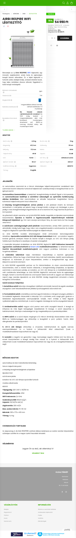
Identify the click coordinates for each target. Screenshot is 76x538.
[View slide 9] (30, 66)
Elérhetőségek (42, 521)
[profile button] (68, 3)
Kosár (5, 518)
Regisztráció (7, 512)
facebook (62, 492)
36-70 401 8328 (63, 485)
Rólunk (66, 482)
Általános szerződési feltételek (47, 509)
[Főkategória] (6, 14)
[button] (51, 46)
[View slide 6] (23, 66)
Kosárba (64, 38)
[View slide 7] (26, 66)
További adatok (7, 130)
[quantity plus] (54, 38)
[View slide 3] (16, 66)
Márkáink (65, 479)
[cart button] (72, 3)
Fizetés (40, 515)
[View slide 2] (14, 66)
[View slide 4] (18, 66)
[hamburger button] (4, 3)
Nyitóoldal (65, 476)
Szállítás (40, 518)
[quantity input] (52, 38)
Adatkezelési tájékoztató (45, 512)
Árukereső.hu (30, 535)
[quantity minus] (49, 38)
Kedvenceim (7, 521)
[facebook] (3, 26)
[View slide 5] (21, 66)
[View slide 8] (28, 66)
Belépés (6, 509)
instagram (66, 492)
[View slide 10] (33, 66)
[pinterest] (8, 26)
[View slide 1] (11, 66)
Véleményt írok (38, 453)
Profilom (6, 515)
